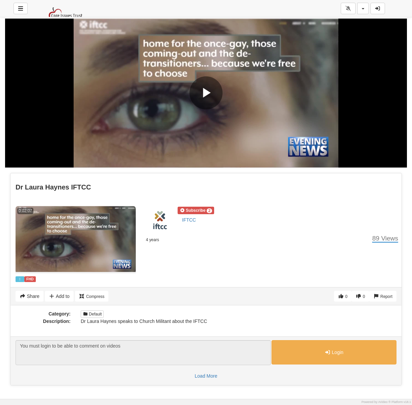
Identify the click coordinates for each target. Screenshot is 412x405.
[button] (196, 210)
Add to (59, 296)
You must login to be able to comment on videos (143, 352)
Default (92, 314)
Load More (206, 376)
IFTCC (189, 220)
